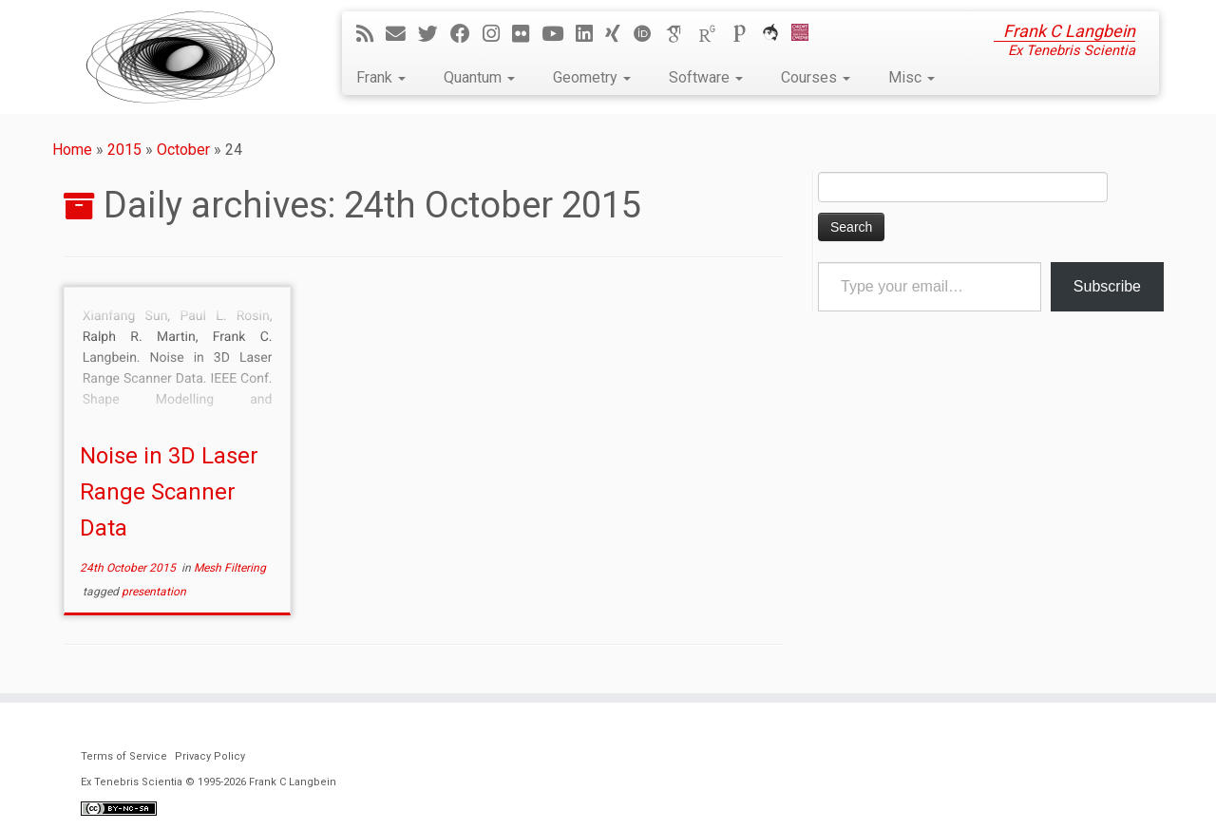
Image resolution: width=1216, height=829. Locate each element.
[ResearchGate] (713, 34)
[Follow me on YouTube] (559, 34)
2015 (124, 150)
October (183, 150)
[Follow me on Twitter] (434, 34)
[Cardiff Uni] (806, 34)
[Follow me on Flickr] (527, 34)
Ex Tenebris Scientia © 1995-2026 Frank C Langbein (208, 782)
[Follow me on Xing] (619, 34)
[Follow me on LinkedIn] (590, 34)
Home (72, 150)
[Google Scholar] (681, 34)
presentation (154, 591)
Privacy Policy (210, 756)
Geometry (592, 77)
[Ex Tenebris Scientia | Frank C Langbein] (180, 56)
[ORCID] (649, 34)
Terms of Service (124, 756)
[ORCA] (776, 34)
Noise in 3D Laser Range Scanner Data (169, 492)
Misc (911, 77)
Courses (815, 77)
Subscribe (1107, 286)
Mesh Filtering (230, 568)
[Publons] (746, 34)
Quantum (479, 77)
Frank (381, 77)
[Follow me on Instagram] (497, 34)
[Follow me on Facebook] (466, 34)
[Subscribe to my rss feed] (371, 34)
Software (706, 77)
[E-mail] (402, 34)
